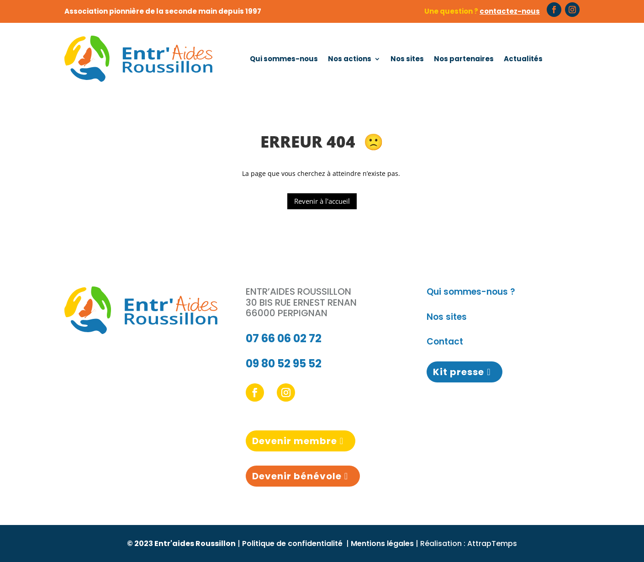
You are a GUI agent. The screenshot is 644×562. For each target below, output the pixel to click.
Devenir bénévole (297, 476)
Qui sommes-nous (284, 59)
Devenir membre (294, 441)
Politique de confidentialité (293, 543)
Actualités (523, 59)
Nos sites (407, 59)
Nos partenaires (464, 59)
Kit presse (458, 372)
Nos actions (349, 59)
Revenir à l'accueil (322, 201)
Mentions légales (382, 543)
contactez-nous (510, 11)
